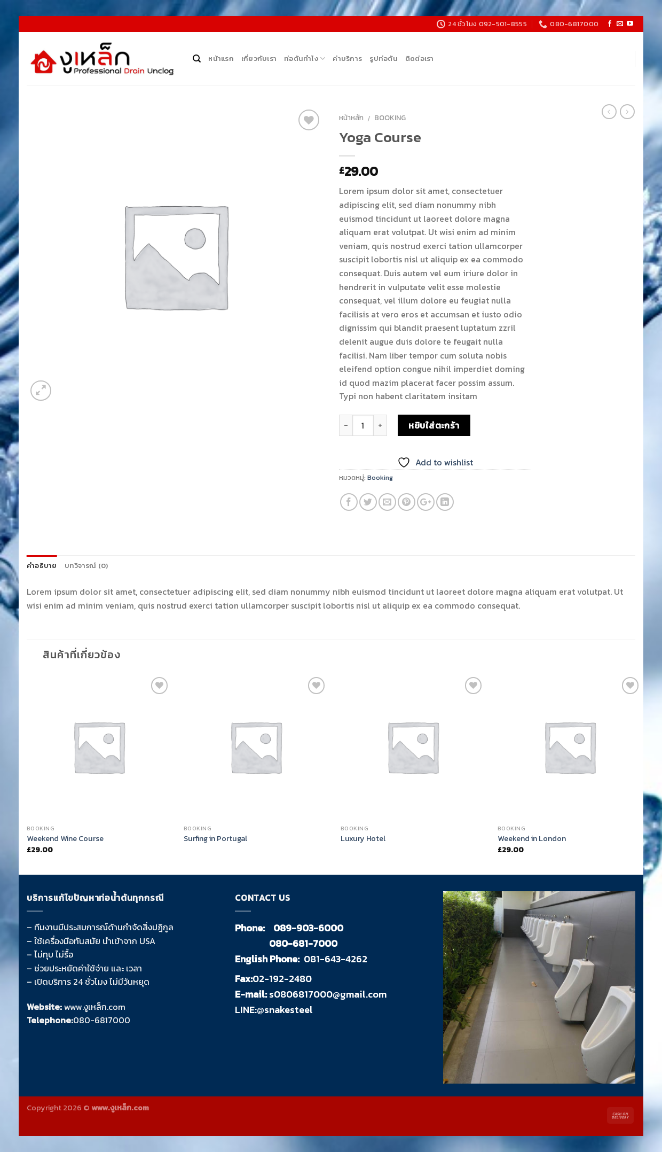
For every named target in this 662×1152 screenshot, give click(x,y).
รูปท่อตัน (383, 58)
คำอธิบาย (42, 566)
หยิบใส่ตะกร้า (434, 425)
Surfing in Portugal (215, 839)
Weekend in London (532, 839)
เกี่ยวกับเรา (259, 58)
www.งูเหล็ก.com (94, 1006)
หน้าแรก (221, 58)
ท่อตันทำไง (304, 58)
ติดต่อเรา (419, 58)
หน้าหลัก (351, 117)
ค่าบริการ (347, 58)
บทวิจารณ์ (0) (86, 566)
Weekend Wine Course (65, 839)
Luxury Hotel (363, 839)
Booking (390, 117)
